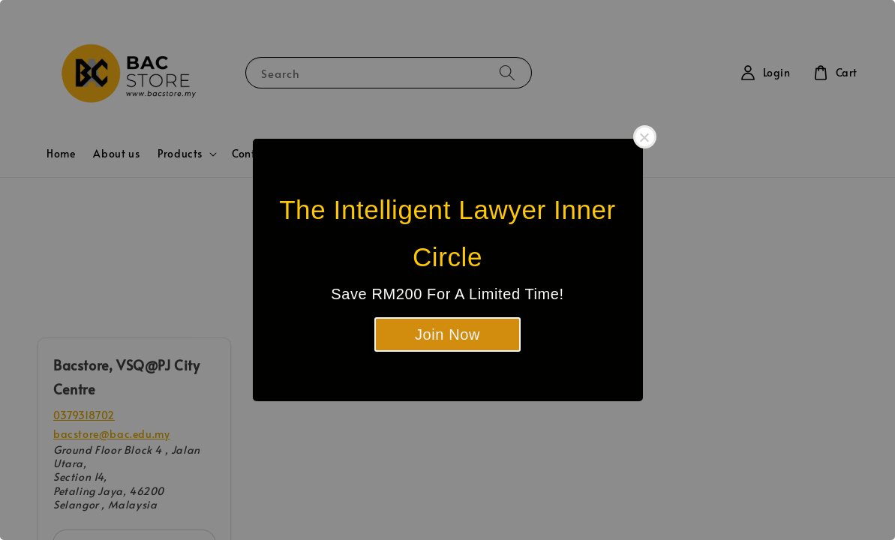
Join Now (447, 334)
